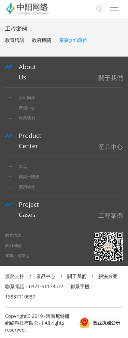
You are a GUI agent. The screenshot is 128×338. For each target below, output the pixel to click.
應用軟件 (22, 187)
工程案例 (16, 28)
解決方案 (107, 276)
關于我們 (76, 276)
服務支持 (14, 276)
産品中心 (45, 276)
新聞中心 (22, 108)
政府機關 (41, 40)
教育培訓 (14, 40)
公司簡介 (22, 98)
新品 (18, 166)
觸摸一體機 (24, 177)
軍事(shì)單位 (73, 40)
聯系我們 (22, 118)
